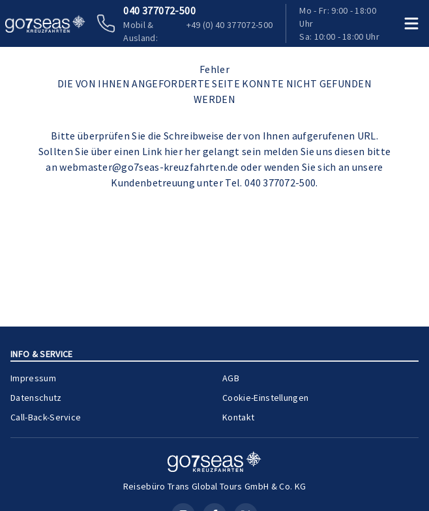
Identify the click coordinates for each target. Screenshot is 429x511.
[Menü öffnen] (411, 23)
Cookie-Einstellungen (265, 397)
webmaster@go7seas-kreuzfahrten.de (149, 166)
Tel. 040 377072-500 (270, 182)
